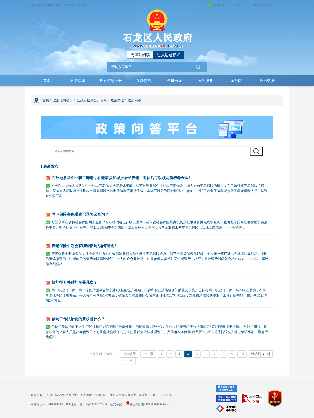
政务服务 (205, 81)
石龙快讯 (77, 81)
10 (242, 354)
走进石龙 (174, 81)
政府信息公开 (110, 81)
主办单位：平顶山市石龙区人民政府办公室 (108, 395)
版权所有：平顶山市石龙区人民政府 (54, 395)
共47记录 (129, 354)
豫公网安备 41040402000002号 (147, 404)
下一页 (128, 361)
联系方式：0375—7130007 (155, 395)
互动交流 (144, 81)
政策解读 (117, 100)
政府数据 (267, 81)
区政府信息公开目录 (92, 100)
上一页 (148, 354)
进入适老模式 (168, 55)
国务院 (236, 81)
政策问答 (134, 100)
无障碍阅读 (140, 55)
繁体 (238, 5)
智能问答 (217, 4)
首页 (47, 81)
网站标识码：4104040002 (47, 404)
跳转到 (260, 354)
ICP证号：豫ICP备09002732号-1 (86, 404)
